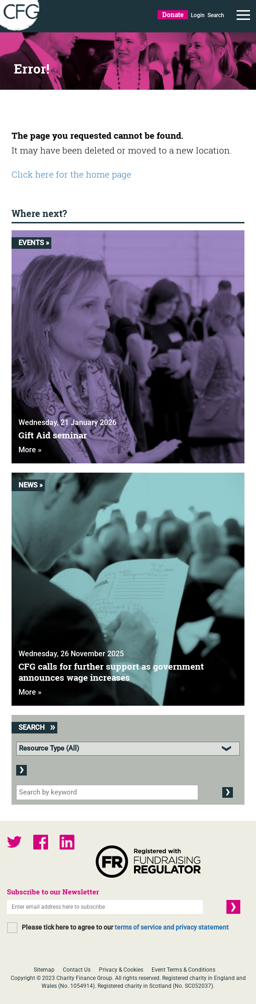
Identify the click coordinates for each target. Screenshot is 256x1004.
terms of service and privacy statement (172, 927)
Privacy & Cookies (121, 970)
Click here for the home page (71, 174)
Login (198, 15)
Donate (172, 14)
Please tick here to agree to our (125, 927)
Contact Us (77, 970)
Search (215, 15)
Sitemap (44, 970)
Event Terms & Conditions (183, 970)
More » (30, 449)
